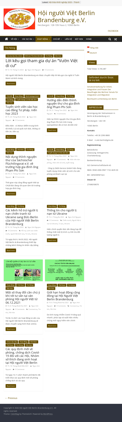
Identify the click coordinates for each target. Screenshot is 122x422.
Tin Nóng (49, 56)
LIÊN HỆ (68, 39)
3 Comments (60, 114)
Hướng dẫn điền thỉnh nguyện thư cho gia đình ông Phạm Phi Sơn (63, 103)
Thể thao (20, 285)
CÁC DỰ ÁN (27, 39)
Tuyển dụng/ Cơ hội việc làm (26, 99)
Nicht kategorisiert (32, 96)
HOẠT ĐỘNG (42, 39)
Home (89, 39)
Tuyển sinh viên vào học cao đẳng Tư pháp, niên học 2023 (22, 110)
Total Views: (92, 69)
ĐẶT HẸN (79, 39)
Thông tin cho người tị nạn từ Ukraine (62, 211)
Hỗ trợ (23, 231)
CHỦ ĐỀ (56, 39)
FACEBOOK (113, 31)
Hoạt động (19, 96)
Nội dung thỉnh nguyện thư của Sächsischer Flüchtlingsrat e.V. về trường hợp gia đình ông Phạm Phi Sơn (22, 163)
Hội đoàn (33, 342)
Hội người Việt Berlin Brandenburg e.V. (66, 16)
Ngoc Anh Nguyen (34, 70)
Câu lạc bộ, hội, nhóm (14, 56)
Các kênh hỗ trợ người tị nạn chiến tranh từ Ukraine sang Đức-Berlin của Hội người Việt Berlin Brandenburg (22, 217)
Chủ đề (9, 96)
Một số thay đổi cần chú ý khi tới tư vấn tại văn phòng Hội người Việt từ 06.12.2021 (23, 297)
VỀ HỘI (14, 39)
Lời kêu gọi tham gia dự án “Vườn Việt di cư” (42, 63)
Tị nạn (61, 224)
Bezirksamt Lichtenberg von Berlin (102, 99)
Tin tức (27, 234)
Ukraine (34, 234)
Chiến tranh (67, 220)
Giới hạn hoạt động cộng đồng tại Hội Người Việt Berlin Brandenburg (63, 295)
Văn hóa (58, 56)
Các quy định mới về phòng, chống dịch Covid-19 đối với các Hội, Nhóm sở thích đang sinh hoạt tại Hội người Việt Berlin (23, 355)
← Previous (11, 398)
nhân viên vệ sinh (58, 163)
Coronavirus (32, 309)
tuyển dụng (70, 163)
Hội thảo (20, 149)
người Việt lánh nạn (17, 234)
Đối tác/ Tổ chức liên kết (34, 56)
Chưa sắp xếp (12, 342)
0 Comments (48, 70)
